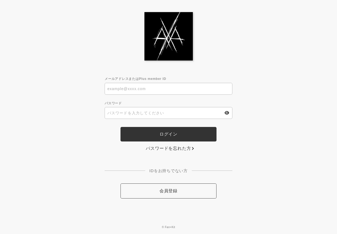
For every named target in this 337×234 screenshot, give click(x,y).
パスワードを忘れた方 (168, 148)
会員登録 (168, 191)
